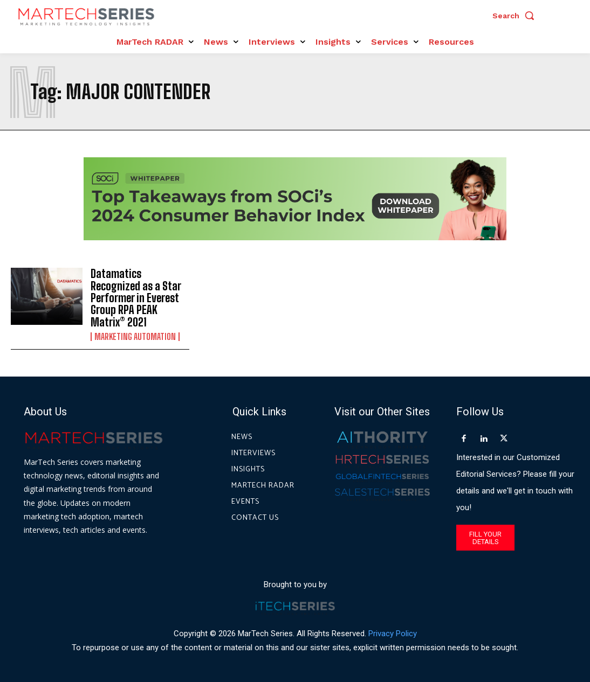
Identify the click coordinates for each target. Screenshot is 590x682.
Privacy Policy (392, 633)
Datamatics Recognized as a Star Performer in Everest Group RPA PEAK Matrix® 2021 (136, 297)
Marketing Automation (135, 335)
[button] (516, 15)
